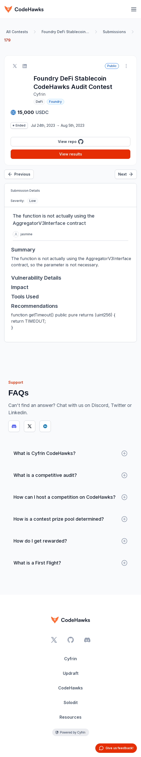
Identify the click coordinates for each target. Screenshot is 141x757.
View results (70, 154)
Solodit (71, 702)
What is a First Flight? (70, 563)
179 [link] (7, 40)
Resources (70, 717)
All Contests (17, 31)
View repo (70, 141)
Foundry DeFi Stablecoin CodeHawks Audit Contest (66, 31)
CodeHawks (70, 687)
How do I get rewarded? (70, 541)
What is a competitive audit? (70, 475)
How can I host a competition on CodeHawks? (70, 497)
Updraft (70, 673)
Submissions (114, 31)
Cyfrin (70, 658)
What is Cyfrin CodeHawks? (70, 453)
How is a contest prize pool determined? (70, 519)
